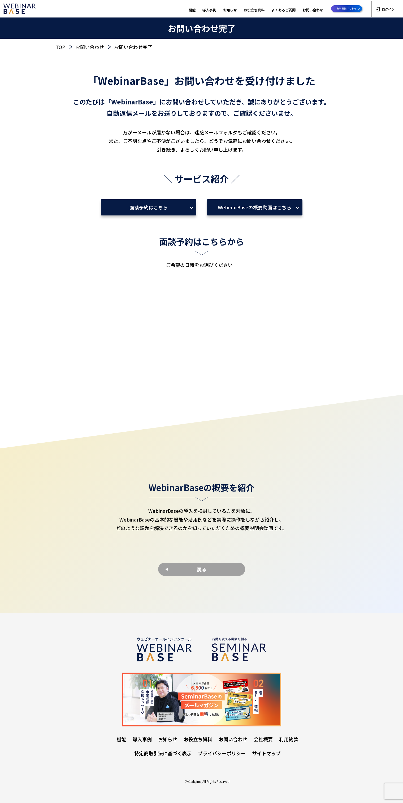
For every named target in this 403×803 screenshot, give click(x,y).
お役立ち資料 (254, 9)
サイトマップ (266, 753)
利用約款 (288, 739)
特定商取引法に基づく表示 (163, 753)
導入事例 (209, 9)
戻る (201, 569)
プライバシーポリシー (222, 753)
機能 (192, 9)
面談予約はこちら (148, 207)
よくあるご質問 (283, 9)
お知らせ (230, 9)
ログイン (385, 9)
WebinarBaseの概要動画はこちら (254, 207)
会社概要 (263, 739)
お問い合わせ (312, 9)
